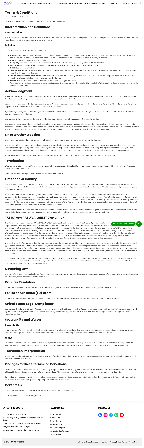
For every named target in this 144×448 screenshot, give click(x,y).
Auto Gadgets (75, 3)
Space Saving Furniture (94, 3)
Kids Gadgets (60, 3)
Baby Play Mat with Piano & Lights (16, 427)
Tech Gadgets (113, 3)
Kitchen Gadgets (28, 3)
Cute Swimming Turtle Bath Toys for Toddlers (22, 423)
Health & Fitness (130, 3)
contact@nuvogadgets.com (30, 395)
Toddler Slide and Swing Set (14, 414)
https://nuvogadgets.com (65, 80)
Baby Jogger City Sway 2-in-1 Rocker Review (21, 430)
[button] (140, 3)
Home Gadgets (45, 3)
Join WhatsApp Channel (123, 223)
